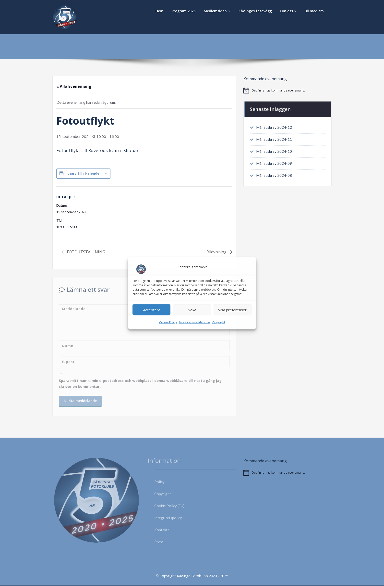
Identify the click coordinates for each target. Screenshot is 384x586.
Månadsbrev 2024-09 (274, 162)
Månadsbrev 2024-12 (274, 126)
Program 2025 (183, 11)
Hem (159, 11)
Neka (192, 309)
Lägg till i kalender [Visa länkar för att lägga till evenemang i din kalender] (84, 173)
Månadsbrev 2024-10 (274, 150)
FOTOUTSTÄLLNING (85, 252)
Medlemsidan (217, 11)
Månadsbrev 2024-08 (274, 175)
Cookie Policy (168, 322)
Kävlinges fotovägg (255, 11)
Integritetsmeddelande (194, 322)
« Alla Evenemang (73, 86)
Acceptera (151, 309)
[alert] (287, 90)
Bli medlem (314, 11)
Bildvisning (217, 252)
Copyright (218, 322)
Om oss (288, 11)
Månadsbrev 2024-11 (274, 138)
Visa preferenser (232, 309)
